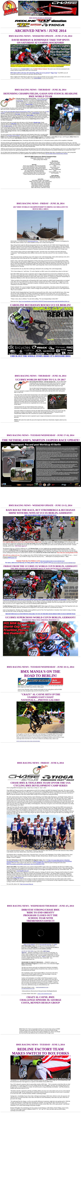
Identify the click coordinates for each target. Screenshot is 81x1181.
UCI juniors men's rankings (13, 135)
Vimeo (55, 944)
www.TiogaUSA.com (18, 877)
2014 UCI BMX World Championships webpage (56, 153)
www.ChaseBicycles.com (22, 870)
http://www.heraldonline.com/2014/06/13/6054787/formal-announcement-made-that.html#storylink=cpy (44, 301)
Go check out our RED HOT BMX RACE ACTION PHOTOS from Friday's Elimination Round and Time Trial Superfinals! (35, 599)
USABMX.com (40, 862)
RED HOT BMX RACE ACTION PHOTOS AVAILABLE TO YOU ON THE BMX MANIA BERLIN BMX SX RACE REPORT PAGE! (41, 613)
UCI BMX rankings (8, 126)
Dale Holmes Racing (45, 944)
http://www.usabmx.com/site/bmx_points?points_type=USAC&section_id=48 (25, 864)
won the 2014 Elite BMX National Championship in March (17, 111)
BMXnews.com (37, 861)
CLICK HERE (37, 78)
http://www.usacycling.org (26, 884)
